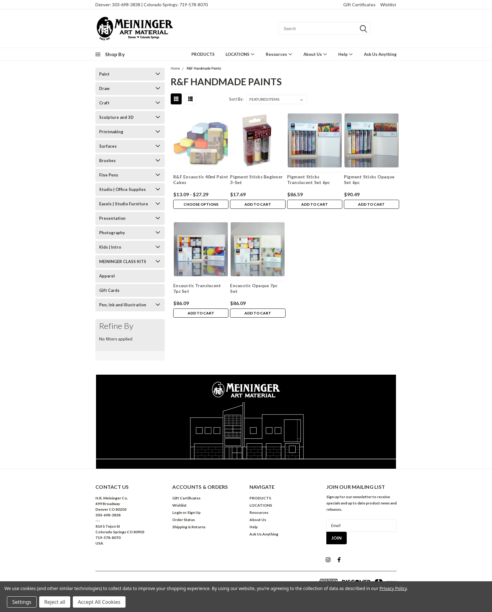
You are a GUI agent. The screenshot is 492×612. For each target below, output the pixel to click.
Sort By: (236, 99)
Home (175, 68)
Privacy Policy (393, 588)
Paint (104, 73)
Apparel (107, 275)
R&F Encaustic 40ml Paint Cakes (200, 179)
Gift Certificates (359, 4)
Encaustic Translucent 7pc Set (197, 288)
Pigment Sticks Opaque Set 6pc (369, 179)
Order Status (183, 519)
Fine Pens (108, 174)
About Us (315, 54)
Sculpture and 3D (116, 117)
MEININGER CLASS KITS (122, 261)
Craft (104, 102)
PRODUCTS (203, 54)
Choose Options (201, 204)
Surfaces (108, 146)
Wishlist (388, 4)
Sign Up (194, 512)
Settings (21, 602)
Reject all (54, 602)
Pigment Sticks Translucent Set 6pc (308, 179)
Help (345, 54)
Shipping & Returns (189, 527)
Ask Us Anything (380, 54)
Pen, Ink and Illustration (122, 304)
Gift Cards (109, 290)
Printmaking (111, 131)
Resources (279, 54)
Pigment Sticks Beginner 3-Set (256, 179)
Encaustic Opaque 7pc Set (253, 288)
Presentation (112, 218)
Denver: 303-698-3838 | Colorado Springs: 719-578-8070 (151, 4)
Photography (112, 232)
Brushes (107, 160)
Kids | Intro (110, 247)
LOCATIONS (240, 54)
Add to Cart (257, 204)
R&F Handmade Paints (204, 68)
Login (177, 512)
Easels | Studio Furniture (123, 203)
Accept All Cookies (99, 602)
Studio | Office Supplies (122, 189)
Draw (104, 88)
